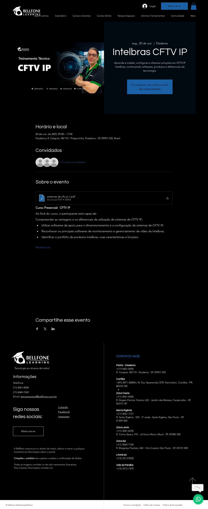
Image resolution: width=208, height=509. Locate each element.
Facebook (64, 411)
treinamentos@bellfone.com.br (39, 396)
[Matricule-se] (174, 6)
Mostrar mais (43, 247)
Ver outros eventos (150, 88)
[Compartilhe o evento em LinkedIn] (53, 328)
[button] (194, 6)
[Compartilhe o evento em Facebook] (37, 328)
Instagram (64, 416)
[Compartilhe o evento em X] (45, 328)
